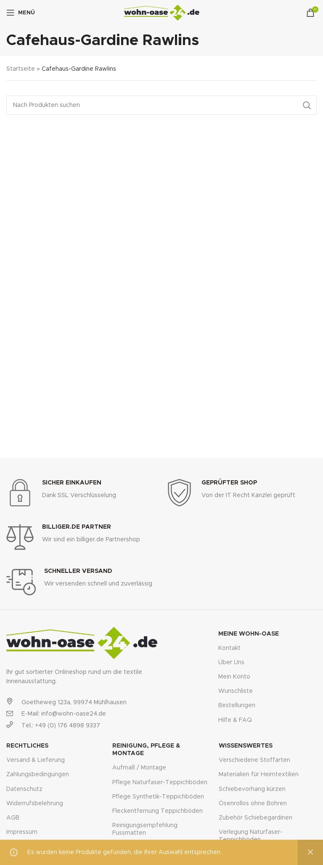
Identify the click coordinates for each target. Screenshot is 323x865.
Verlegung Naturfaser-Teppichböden (251, 836)
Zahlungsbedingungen (37, 774)
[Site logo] (161, 13)
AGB (12, 818)
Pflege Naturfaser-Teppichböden (159, 782)
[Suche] (161, 105)
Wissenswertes (246, 746)
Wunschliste (235, 691)
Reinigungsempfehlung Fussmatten (144, 829)
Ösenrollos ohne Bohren (253, 803)
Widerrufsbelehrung (34, 803)
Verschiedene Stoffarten (254, 760)
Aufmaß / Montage (139, 768)
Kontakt (229, 648)
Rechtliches (27, 746)
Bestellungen (236, 705)
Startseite (20, 69)
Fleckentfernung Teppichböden (157, 811)
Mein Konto (234, 677)
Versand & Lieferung (35, 760)
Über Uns (231, 662)
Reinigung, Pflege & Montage (146, 749)
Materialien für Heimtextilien (259, 774)
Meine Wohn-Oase (248, 634)
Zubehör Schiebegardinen (255, 818)
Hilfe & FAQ (235, 720)
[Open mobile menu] (20, 12)
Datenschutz (24, 789)
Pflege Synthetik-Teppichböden (158, 797)
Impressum (21, 832)
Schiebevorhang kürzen (252, 789)
